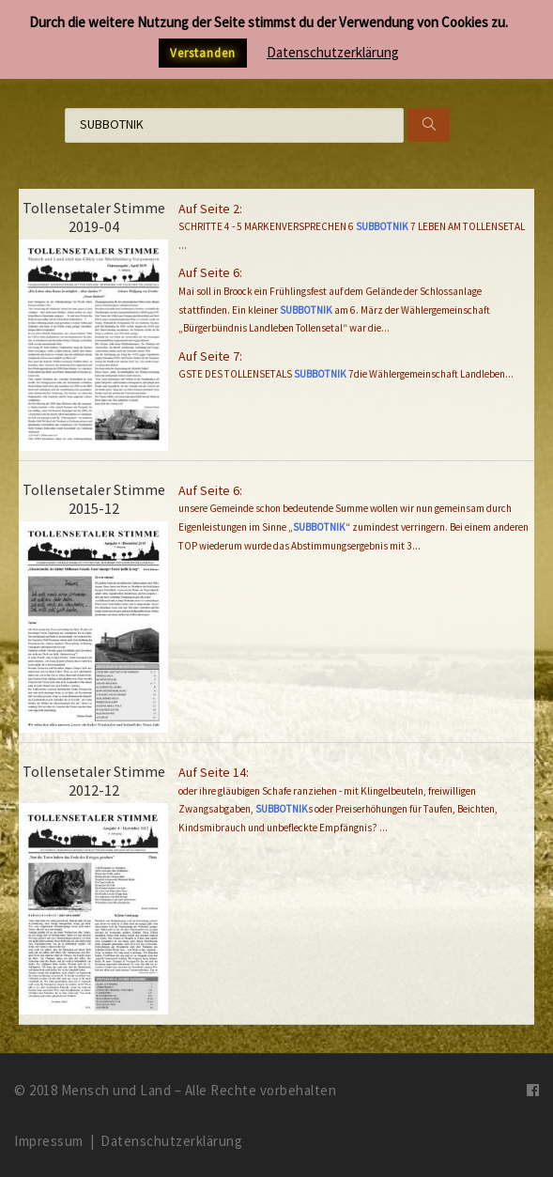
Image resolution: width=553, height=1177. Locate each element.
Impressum (49, 1141)
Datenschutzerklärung (171, 1141)
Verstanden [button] (203, 53)
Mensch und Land (116, 1090)
